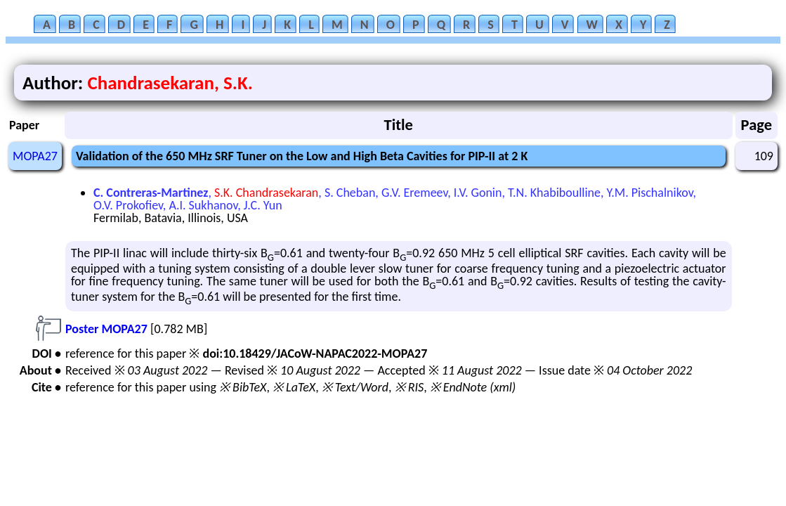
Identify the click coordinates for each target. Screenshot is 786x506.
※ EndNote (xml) (473, 387)
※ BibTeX (242, 387)
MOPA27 (35, 156)
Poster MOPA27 (106, 329)
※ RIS (409, 387)
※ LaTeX (294, 387)
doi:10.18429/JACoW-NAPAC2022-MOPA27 (314, 353)
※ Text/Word (355, 387)
